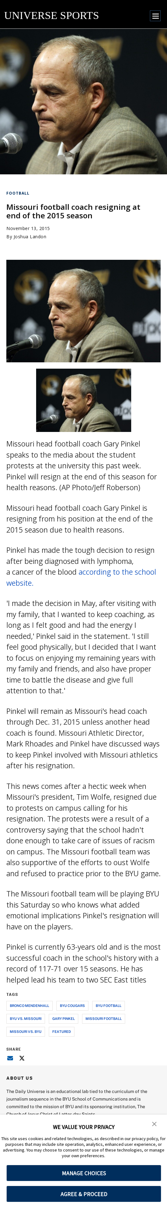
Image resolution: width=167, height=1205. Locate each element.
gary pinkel (63, 1018)
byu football (108, 1005)
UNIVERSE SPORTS (51, 15)
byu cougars (72, 1005)
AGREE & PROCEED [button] (84, 1194)
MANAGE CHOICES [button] (84, 1173)
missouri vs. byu (26, 1031)
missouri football (104, 1018)
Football (17, 193)
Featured (61, 1031)
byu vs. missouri (26, 1018)
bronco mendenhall (29, 1005)
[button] (154, 1124)
